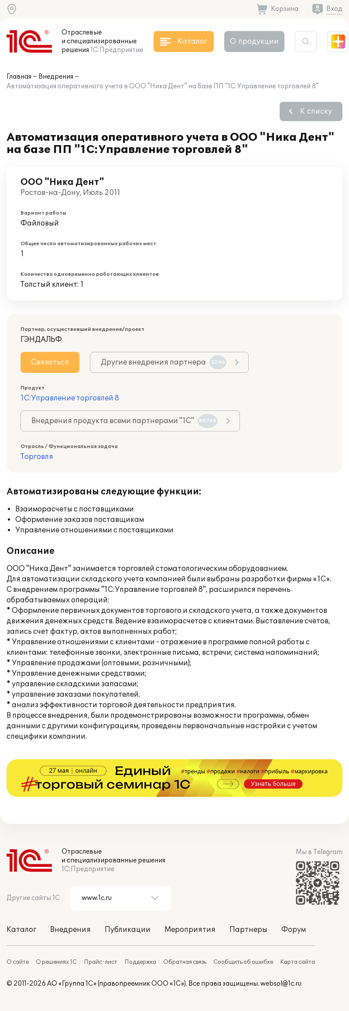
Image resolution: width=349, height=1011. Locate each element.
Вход (334, 9)
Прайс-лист (100, 962)
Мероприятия (190, 929)
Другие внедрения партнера (163, 362)
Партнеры (248, 929)
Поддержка (140, 962)
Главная (19, 76)
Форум (293, 929)
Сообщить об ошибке (243, 962)
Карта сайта (297, 962)
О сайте (18, 962)
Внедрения (55, 76)
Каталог (21, 929)
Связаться (50, 362)
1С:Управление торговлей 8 (70, 398)
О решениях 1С (56, 962)
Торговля (37, 456)
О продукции (254, 41)
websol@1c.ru (280, 983)
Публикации (128, 929)
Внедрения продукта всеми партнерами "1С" (124, 421)
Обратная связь (184, 962)
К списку (316, 111)
